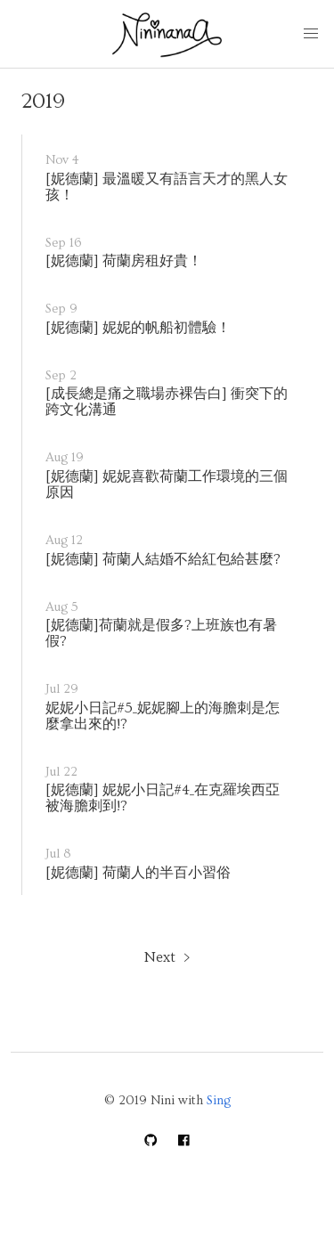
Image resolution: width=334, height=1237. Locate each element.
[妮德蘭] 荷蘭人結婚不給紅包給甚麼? (163, 559)
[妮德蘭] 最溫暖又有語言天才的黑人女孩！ (166, 187)
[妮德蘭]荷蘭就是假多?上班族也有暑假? (161, 633)
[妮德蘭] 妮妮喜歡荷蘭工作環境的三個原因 (166, 484)
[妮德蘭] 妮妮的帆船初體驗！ (138, 328)
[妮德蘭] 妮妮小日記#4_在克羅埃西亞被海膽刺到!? (162, 798)
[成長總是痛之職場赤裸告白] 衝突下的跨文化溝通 (166, 402)
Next (159, 957)
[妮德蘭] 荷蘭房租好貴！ (123, 261)
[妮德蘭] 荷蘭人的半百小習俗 (138, 873)
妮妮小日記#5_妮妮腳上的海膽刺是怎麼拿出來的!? (162, 716)
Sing (219, 1101)
